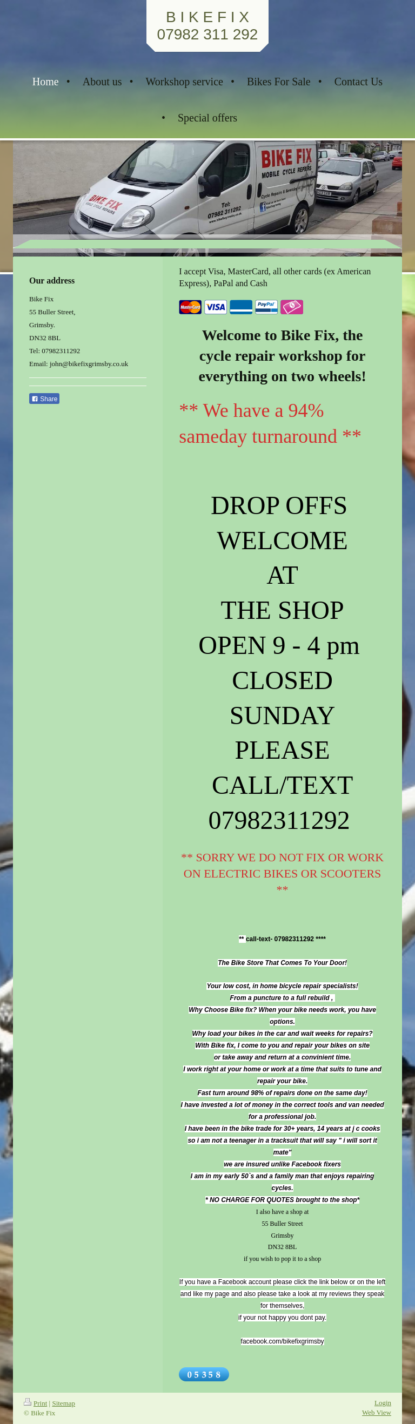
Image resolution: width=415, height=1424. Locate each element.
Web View (376, 1412)
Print (35, 1403)
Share (44, 399)
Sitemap (63, 1403)
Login (382, 1403)
